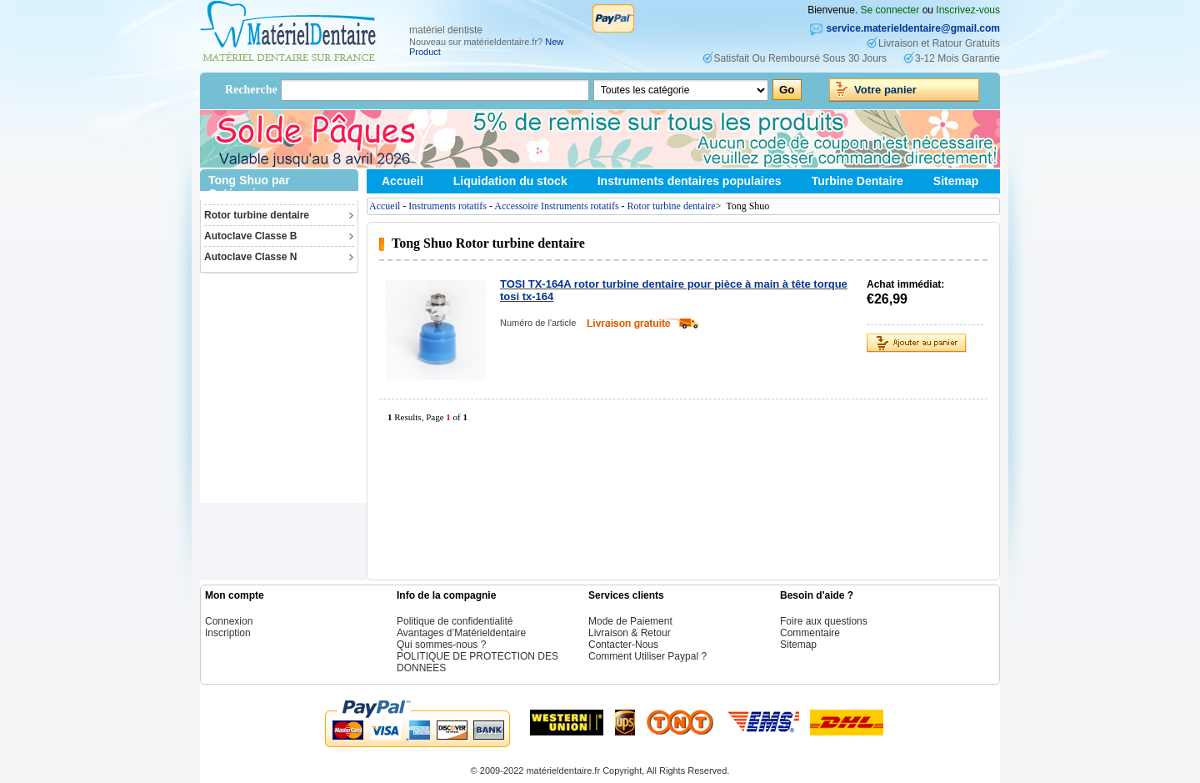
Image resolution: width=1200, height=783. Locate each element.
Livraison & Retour (629, 633)
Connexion (228, 621)
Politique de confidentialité (454, 621)
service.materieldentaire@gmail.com (913, 28)
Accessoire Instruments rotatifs (556, 206)
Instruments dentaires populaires (690, 181)
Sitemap (955, 181)
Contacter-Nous (623, 644)
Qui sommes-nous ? (441, 644)
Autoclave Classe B (250, 236)
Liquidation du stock (510, 181)
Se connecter (890, 10)
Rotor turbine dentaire (256, 215)
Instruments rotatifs (447, 206)
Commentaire (810, 633)
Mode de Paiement (630, 621)
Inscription (228, 633)
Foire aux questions (824, 621)
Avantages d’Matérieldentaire (461, 633)
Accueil (402, 181)
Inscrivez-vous (968, 10)
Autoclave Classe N (250, 257)
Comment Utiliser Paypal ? (647, 656)
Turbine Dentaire (857, 181)
